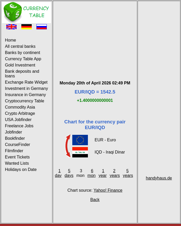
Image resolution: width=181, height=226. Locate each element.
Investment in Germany (26, 88)
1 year (103, 173)
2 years (115, 173)
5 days (68, 173)
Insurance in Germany (25, 94)
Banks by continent (22, 52)
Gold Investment (20, 65)
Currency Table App (23, 59)
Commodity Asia (20, 107)
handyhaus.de (159, 178)
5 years (128, 173)
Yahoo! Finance (108, 190)
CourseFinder (17, 144)
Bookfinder (15, 138)
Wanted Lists (17, 163)
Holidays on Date (21, 169)
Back (95, 199)
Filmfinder (14, 151)
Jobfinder (13, 132)
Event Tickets (17, 157)
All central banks (20, 46)
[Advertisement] (95, 34)
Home (10, 40)
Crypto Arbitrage (20, 113)
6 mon (91, 173)
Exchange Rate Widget (26, 82)
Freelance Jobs (19, 126)
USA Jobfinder (18, 119)
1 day (58, 173)
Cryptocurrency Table (24, 101)
